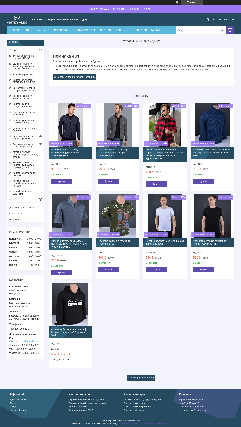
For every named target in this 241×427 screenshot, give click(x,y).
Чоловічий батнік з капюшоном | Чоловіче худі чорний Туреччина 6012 (68, 332)
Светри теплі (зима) (134, 410)
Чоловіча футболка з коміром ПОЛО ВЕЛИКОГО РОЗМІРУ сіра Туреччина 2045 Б (69, 244)
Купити (61, 181)
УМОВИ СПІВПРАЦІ (84, 30)
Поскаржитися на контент (130, 424)
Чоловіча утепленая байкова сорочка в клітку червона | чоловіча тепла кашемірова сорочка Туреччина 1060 (165, 154)
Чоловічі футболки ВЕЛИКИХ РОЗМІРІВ (24, 81)
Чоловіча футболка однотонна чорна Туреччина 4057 (209, 242)
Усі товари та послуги (140, 377)
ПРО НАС (105, 30)
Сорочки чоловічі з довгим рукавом (23, 137)
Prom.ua (136, 421)
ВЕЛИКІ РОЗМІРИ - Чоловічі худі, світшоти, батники (25, 154)
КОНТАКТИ (122, 30)
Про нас (14, 403)
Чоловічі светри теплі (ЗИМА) (24, 174)
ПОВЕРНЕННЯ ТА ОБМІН (148, 30)
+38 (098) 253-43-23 (189, 403)
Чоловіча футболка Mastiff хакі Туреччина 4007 (115, 242)
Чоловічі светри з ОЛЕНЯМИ (22, 192)
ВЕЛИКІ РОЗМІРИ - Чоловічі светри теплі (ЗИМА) (24, 183)
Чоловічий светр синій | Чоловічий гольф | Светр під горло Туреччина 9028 (212, 152)
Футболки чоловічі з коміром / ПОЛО (23, 56)
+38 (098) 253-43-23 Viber (192, 406)
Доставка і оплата (19, 399)
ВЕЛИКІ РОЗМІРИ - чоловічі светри (23, 97)
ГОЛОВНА (14, 30)
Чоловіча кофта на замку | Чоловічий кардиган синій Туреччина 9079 (65, 152)
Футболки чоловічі (78, 406)
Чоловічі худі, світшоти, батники (25, 129)
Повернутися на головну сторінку (75, 76)
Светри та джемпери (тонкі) (138, 406)
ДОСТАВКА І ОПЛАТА (56, 30)
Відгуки (13, 406)
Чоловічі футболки (23, 74)
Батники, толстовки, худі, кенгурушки (142, 399)
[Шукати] (222, 30)
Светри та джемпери (134, 403)
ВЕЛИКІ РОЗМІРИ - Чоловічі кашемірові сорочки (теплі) (23, 165)
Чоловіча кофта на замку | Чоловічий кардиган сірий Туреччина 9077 (112, 152)
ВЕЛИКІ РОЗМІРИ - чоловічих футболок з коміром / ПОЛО (24, 66)
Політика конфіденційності (156, 424)
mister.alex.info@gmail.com (23, 341)
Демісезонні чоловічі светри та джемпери (24, 89)
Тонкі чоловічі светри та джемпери (25, 113)
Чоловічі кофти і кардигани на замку (23, 105)
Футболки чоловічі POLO (81, 410)
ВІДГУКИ (14, 219)
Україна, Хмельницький (191, 399)
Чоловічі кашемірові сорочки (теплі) (23, 121)
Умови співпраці (18, 410)
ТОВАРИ (30, 30)
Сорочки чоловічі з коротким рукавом (23, 145)
